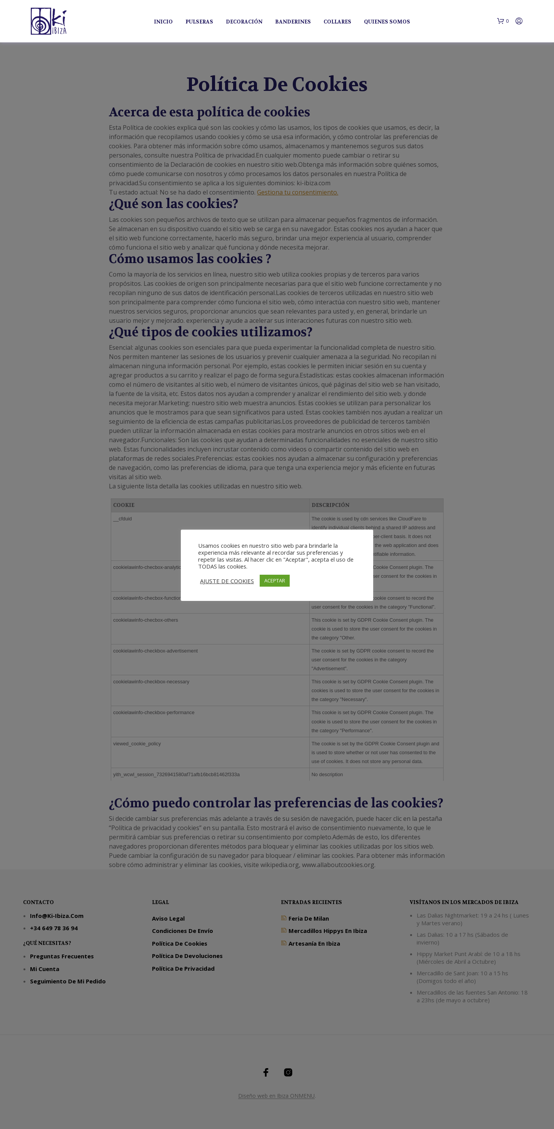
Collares (337, 21)
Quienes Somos (387, 21)
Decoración (244, 21)
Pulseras (199, 21)
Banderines (293, 21)
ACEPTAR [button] (274, 580)
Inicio (163, 21)
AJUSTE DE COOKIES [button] (227, 580)
